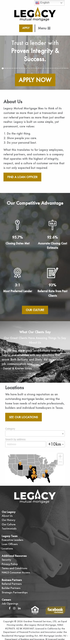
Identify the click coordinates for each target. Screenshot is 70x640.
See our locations (23, 417)
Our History (8, 520)
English (42, 3)
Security (6, 559)
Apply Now (35, 79)
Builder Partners (11, 588)
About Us (7, 515)
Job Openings (10, 603)
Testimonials (9, 528)
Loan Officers (10, 544)
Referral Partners (12, 583)
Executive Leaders (12, 540)
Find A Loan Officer (22, 177)
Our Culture (35, 310)
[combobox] (35, 433)
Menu (44, 28)
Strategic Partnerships (15, 592)
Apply (25, 28)
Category (10, 429)
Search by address (15, 439)
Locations (7, 548)
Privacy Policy (10, 564)
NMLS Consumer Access (16, 572)
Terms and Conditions (14, 568)
